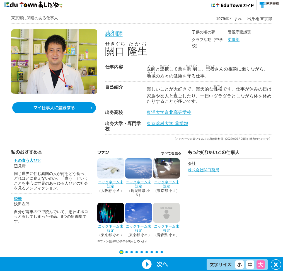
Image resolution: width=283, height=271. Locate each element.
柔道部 (234, 39)
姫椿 (18, 198)
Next (156, 264)
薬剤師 (114, 33)
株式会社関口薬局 (203, 170)
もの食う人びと (27, 160)
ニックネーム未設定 (110, 184)
